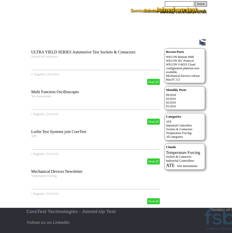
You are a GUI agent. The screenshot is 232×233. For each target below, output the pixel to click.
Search (200, 4)
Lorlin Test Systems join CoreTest (58, 131)
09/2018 (171, 95)
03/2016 (171, 99)
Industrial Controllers (179, 125)
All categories (174, 137)
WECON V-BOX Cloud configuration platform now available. (183, 68)
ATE (34, 136)
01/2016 (171, 106)
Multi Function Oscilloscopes (55, 92)
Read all (153, 82)
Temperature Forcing (44, 176)
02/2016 (171, 102)
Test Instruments (41, 96)
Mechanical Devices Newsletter (57, 171)
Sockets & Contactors (179, 129)
